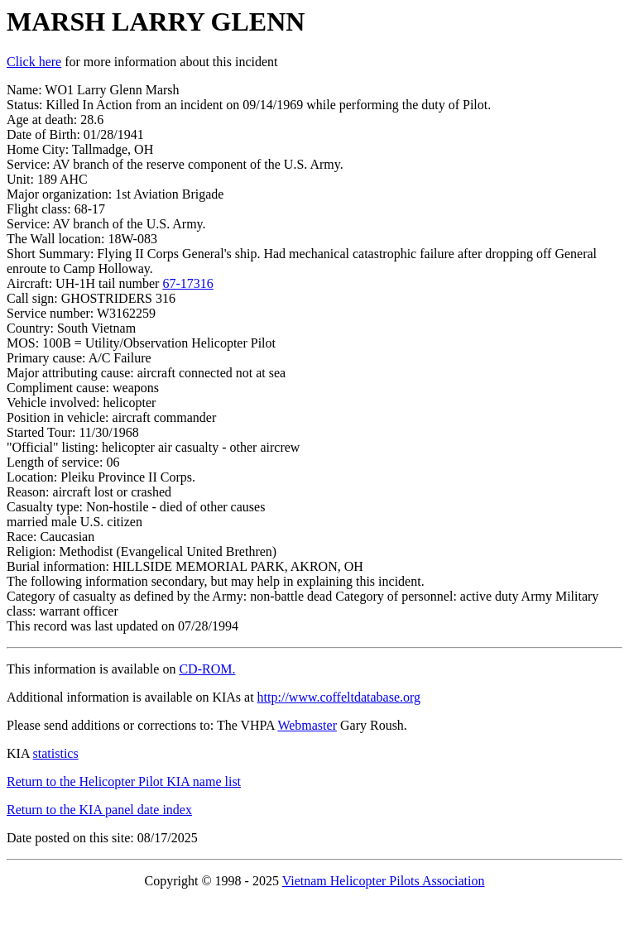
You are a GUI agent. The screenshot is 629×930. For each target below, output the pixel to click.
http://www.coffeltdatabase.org (338, 697)
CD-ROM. (207, 669)
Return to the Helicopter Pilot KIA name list (124, 781)
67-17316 (187, 283)
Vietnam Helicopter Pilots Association (383, 881)
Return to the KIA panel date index (99, 810)
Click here (34, 62)
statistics (56, 753)
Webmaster (307, 725)
